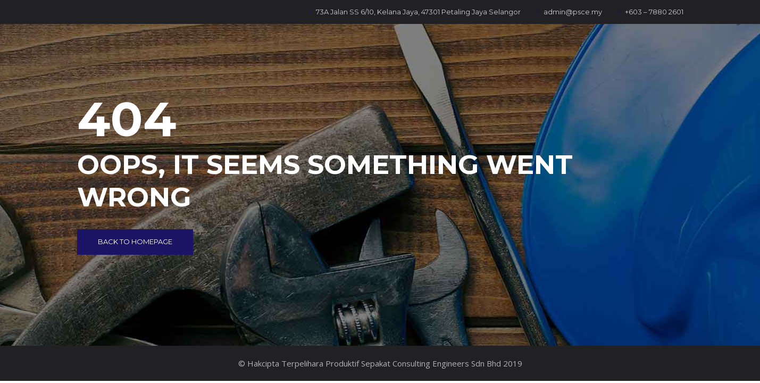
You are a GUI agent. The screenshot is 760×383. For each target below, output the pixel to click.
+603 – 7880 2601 (650, 11)
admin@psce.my (569, 11)
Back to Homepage (135, 241)
